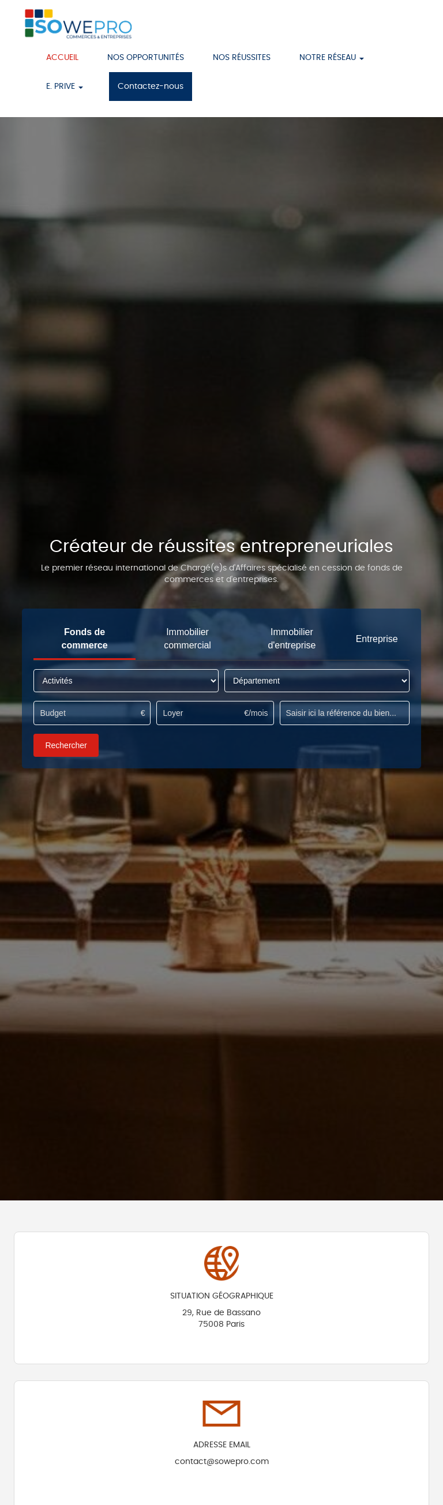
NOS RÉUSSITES (242, 58)
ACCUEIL (62, 58)
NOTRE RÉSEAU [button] (331, 58)
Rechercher (66, 745)
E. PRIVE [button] (64, 86)
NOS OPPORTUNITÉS (145, 58)
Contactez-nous (150, 86)
